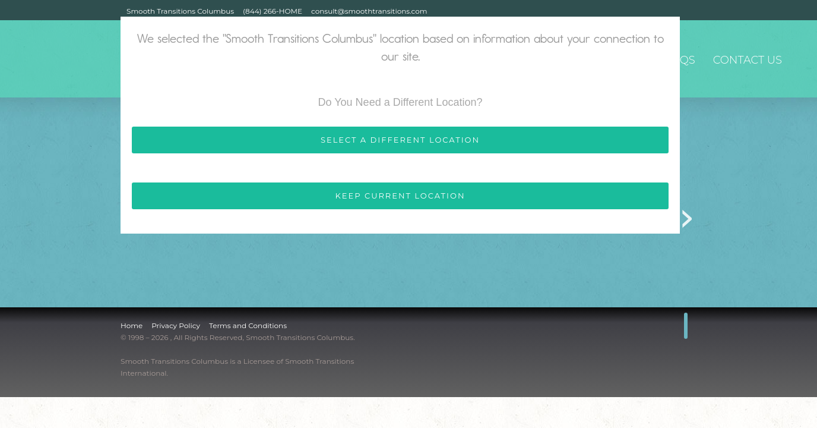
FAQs (680, 60)
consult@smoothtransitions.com (369, 11)
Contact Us (747, 60)
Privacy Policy (175, 325)
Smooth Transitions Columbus (180, 11)
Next (687, 214)
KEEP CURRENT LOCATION (400, 195)
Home (131, 325)
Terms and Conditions (248, 325)
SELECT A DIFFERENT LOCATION (400, 139)
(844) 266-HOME (272, 11)
